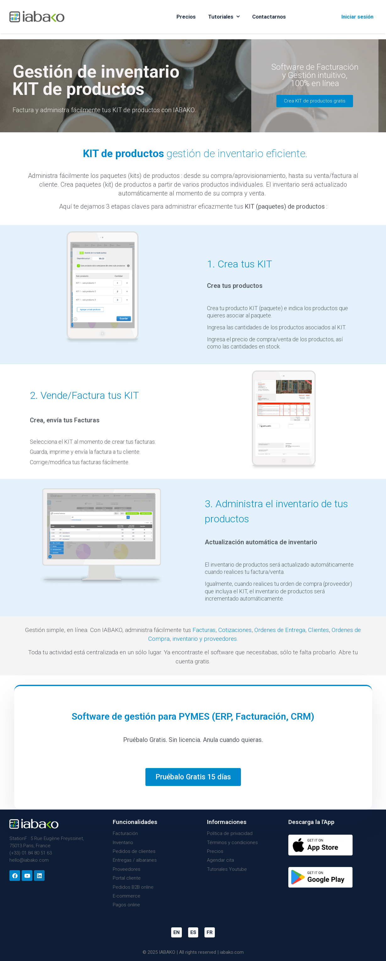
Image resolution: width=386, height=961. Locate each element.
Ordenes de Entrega (279, 630)
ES (193, 932)
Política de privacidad (230, 833)
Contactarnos (269, 17)
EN (176, 932)
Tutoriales (224, 17)
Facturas (204, 630)
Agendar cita (220, 860)
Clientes (318, 630)
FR (210, 932)
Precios (186, 17)
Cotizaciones (235, 630)
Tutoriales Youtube (227, 869)
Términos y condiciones (232, 842)
